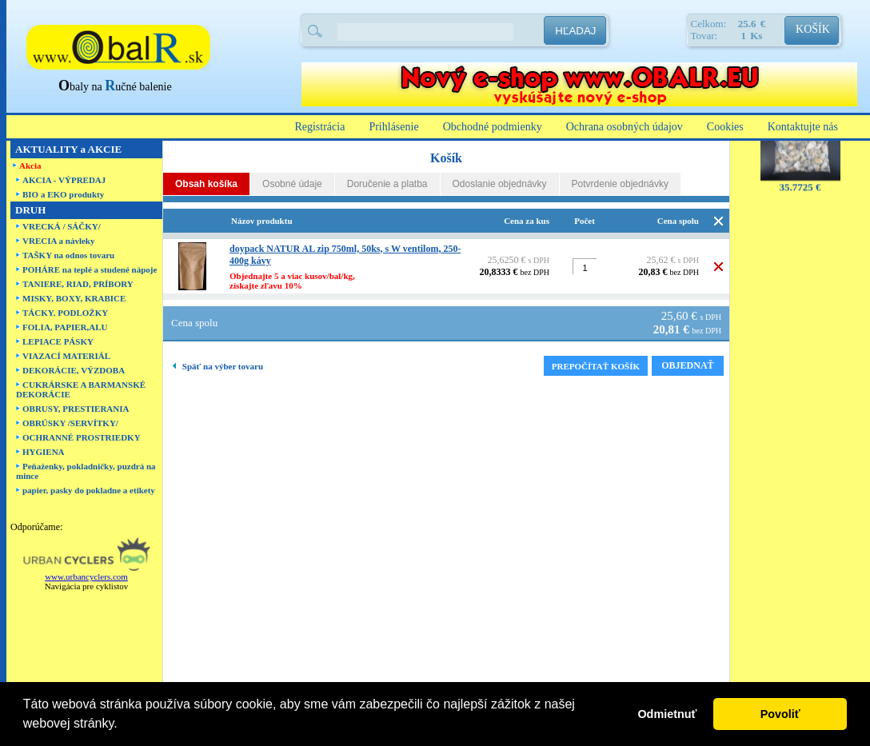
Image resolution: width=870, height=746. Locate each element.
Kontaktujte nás (803, 127)
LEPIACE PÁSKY (58, 341)
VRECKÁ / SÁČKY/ (61, 226)
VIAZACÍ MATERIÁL (66, 356)
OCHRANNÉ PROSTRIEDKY (81, 437)
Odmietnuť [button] (666, 714)
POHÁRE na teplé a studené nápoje (89, 269)
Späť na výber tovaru (218, 366)
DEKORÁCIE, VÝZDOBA (73, 370)
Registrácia (319, 127)
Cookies (725, 127)
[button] (123, 725)
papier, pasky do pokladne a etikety (88, 490)
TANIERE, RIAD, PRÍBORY (78, 284)
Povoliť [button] (780, 714)
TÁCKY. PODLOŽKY (65, 312)
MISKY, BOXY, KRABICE (74, 298)
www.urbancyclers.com (86, 576)
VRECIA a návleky (58, 240)
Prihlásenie (393, 127)
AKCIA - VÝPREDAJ (64, 180)
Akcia (30, 165)
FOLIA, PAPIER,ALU (64, 327)
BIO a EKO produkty (63, 194)
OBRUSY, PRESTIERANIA (75, 408)
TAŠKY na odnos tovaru (68, 255)
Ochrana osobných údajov (624, 127)
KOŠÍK (813, 29)
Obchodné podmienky (492, 127)
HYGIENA (43, 452)
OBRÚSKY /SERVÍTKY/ (70, 423)
